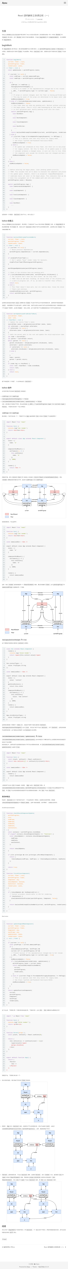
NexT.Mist (41, 1266)
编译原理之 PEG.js (8, 1247)
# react (4, 1239)
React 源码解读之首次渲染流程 (11, 35)
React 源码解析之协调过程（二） (55, 1247)
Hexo (28, 1266)
